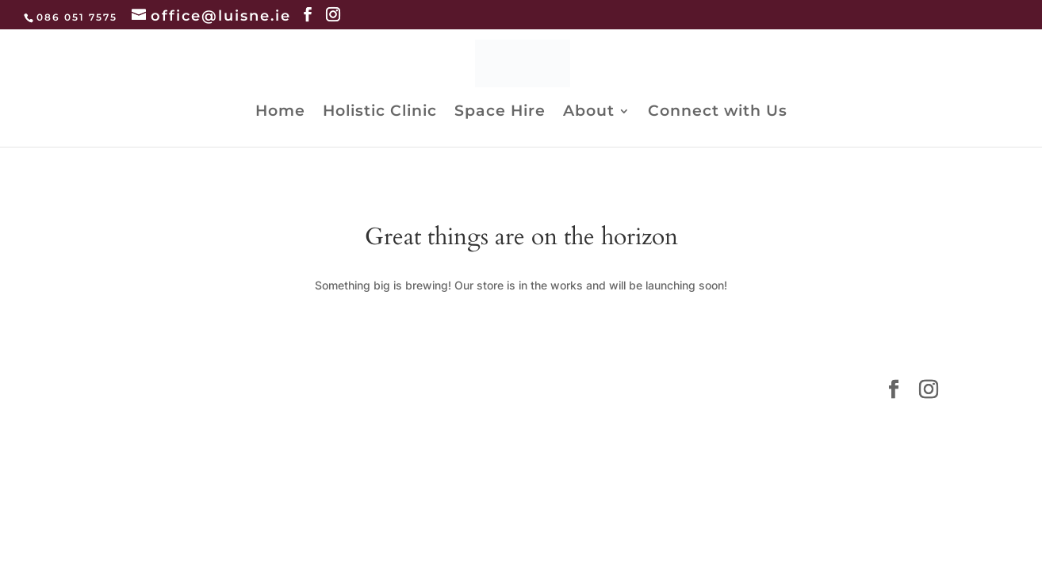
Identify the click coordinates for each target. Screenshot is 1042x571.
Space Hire (500, 112)
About (589, 112)
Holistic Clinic (380, 112)
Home (280, 112)
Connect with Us (717, 112)
